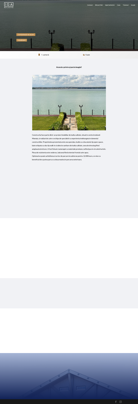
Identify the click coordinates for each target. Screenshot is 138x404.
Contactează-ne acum (26, 34)
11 (77, 126)
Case (118, 5)
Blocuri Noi (99, 5)
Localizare (21, 40)
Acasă (133, 5)
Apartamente (109, 5)
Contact (90, 5)
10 (75, 126)
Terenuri (126, 5)
